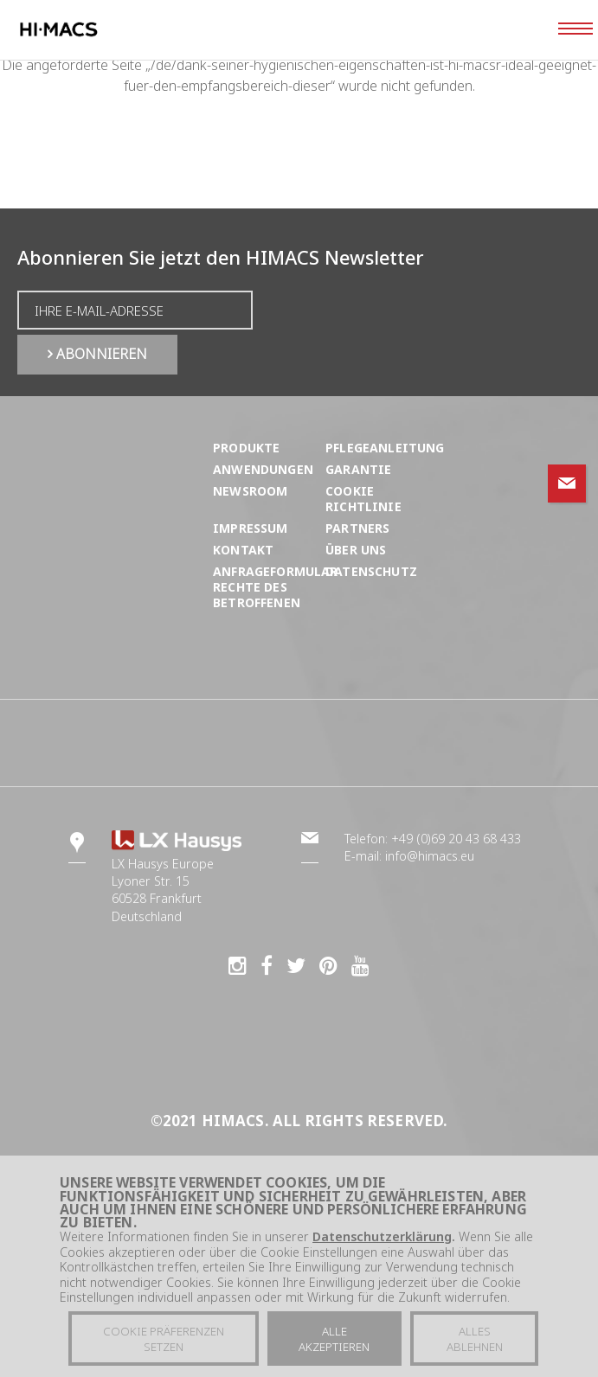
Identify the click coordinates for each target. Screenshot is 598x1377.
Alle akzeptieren (334, 1340)
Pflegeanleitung (385, 447)
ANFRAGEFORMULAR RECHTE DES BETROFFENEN (275, 587)
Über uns (355, 549)
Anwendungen (263, 469)
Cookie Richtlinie (363, 499)
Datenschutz (371, 571)
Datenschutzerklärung (382, 1238)
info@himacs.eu (429, 856)
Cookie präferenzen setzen (163, 1340)
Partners (357, 528)
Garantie (358, 469)
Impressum (250, 528)
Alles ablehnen (475, 1340)
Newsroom (250, 491)
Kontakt (243, 549)
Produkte (246, 447)
